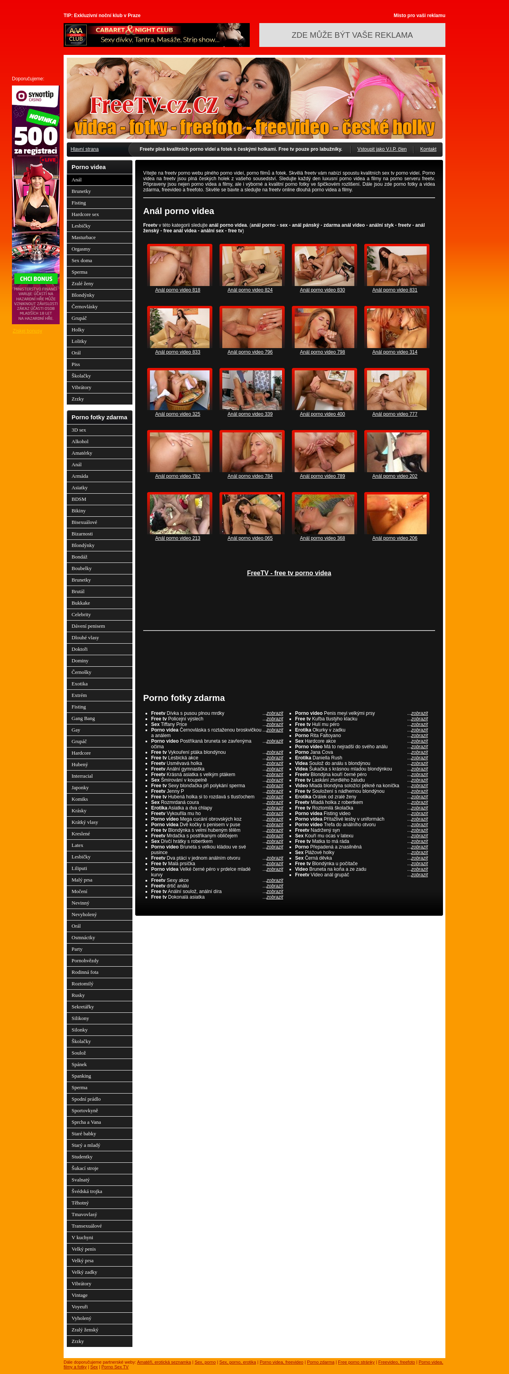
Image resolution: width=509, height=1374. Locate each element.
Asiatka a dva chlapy (217, 808)
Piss (76, 364)
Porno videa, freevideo (281, 1362)
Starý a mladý (86, 1145)
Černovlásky (85, 306)
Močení (79, 891)
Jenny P (217, 791)
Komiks (80, 799)
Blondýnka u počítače (361, 863)
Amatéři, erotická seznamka (164, 1362)
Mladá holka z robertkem (361, 802)
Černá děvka (361, 858)
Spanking (81, 1076)
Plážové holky (361, 852)
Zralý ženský (85, 1330)
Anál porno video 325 (177, 414)
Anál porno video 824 (249, 290)
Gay (76, 730)
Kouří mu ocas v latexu (361, 836)
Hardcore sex (85, 214)
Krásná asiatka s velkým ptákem (217, 774)
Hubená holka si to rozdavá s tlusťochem (217, 797)
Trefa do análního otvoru (361, 824)
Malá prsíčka (217, 863)
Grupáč (79, 318)
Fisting (79, 203)
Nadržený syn (361, 830)
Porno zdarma (320, 1362)
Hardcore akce (361, 741)
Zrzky (78, 399)
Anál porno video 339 (249, 414)
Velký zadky (84, 1272)
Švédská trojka (87, 1191)
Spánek (79, 1064)
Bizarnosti (82, 534)
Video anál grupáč (361, 875)
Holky (78, 330)
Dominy (80, 661)
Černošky (81, 672)
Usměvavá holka (217, 763)
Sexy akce (217, 880)
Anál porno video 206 (394, 538)
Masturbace (84, 237)
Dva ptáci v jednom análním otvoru (217, 858)
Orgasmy (81, 249)
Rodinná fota (85, 972)
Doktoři (79, 649)
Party (77, 949)
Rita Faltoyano (361, 735)
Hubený (80, 764)
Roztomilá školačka (361, 808)
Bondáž (79, 557)
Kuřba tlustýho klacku (361, 719)
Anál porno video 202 (394, 476)
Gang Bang (83, 718)
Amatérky (82, 453)
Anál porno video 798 (322, 352)
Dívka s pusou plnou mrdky (217, 713)
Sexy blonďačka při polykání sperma (217, 785)
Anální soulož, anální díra (217, 891)
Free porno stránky (356, 1362)
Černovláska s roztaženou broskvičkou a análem (217, 732)
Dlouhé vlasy (85, 637)
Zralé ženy (82, 283)
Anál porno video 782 (177, 476)
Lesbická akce (217, 758)
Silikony (80, 1018)
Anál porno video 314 (394, 352)
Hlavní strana (85, 149)
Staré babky (84, 1134)
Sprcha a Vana (86, 1122)
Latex (78, 845)
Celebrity (81, 614)
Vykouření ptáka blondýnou (217, 752)
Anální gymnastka (217, 769)
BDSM (79, 499)
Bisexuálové (84, 522)
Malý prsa (82, 880)
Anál (77, 180)
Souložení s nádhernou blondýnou (361, 791)
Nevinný (80, 903)
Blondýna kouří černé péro (361, 774)
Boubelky (82, 568)
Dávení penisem (88, 626)
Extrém (79, 695)
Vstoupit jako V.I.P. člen (382, 149)
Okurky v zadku (361, 730)
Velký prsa (82, 1260)
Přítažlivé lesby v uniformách (361, 819)
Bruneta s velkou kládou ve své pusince (217, 849)
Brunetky (81, 191)
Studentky (82, 1157)
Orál (76, 353)
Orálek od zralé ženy (361, 797)
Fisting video (361, 813)
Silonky (79, 1030)
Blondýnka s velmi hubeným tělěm (217, 830)
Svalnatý (81, 1180)
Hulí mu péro (361, 724)
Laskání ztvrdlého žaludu (361, 780)
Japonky (80, 787)
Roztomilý (82, 984)
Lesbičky (81, 226)
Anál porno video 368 (322, 538)
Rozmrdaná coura (217, 802)
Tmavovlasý (84, 1214)
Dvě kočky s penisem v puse (217, 824)
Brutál (78, 591)
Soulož (79, 1053)
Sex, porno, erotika (238, 1362)
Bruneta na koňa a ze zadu (361, 869)
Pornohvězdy (85, 960)
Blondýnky (83, 295)
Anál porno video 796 (249, 352)
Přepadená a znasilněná (361, 847)
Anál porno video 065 (249, 538)
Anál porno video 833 (177, 352)
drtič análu (217, 886)
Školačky (81, 376)
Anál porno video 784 (249, 476)
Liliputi (79, 868)
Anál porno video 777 (394, 414)
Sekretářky (83, 1007)
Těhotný (80, 1203)
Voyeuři (80, 1307)
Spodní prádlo (86, 1099)
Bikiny (78, 511)
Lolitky (79, 341)
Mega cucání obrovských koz (217, 819)
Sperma (79, 272)
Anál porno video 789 (322, 476)
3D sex (79, 430)
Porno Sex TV (114, 1366)
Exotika (79, 684)
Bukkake (81, 603)
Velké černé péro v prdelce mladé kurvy (217, 872)
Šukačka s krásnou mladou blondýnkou (361, 769)
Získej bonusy (27, 331)
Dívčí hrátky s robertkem (217, 841)
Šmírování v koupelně (217, 780)
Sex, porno (205, 1362)
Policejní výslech (217, 719)
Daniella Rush (361, 758)
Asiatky (79, 487)
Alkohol (80, 441)
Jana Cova (361, 752)
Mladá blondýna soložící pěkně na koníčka (361, 785)
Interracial (82, 776)
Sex (94, 1366)
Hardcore (81, 753)
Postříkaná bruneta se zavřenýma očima (217, 743)
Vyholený (81, 1318)
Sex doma (82, 260)
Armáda (80, 476)
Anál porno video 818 (177, 290)
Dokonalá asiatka (217, 897)
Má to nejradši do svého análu (361, 746)
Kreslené (81, 834)
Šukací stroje (85, 1168)
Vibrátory (81, 387)
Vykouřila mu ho (217, 813)
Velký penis (84, 1249)
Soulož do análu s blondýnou (361, 763)
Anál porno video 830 (322, 290)
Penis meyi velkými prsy (361, 713)
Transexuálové (87, 1226)
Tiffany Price (217, 724)
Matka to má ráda (361, 841)
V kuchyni (82, 1237)
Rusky (78, 995)
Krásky (79, 811)
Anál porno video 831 (394, 290)
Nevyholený (84, 914)
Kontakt (428, 149)
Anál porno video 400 (322, 414)
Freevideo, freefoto (396, 1362)
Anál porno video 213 (177, 538)
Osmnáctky (83, 937)
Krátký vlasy (85, 822)
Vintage (79, 1295)
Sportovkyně (85, 1110)
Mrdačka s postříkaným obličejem (217, 836)
